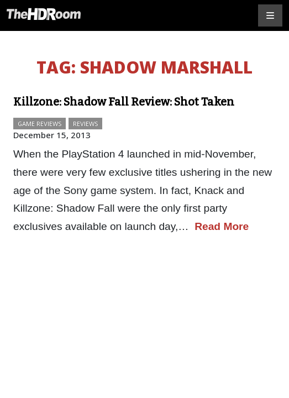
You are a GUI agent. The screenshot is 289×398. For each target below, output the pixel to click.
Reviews (85, 123)
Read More (222, 226)
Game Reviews (39, 123)
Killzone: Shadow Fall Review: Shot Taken (123, 101)
